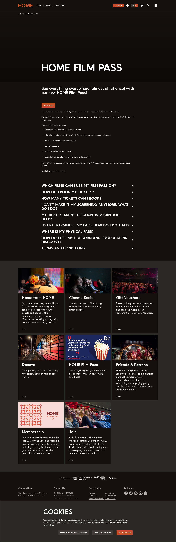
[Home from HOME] (41, 280)
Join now (48, 105)
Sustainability (110, 496)
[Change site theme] (134, 5)
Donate (118, 5)
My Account (127, 5)
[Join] (88, 415)
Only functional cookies (73, 532)
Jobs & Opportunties (97, 499)
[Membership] (41, 415)
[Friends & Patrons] (135, 347)
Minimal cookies (102, 532)
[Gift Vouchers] (135, 280)
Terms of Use (110, 499)
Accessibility (110, 493)
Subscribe (93, 496)
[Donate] (41, 347)
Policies (92, 493)
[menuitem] (39, 5)
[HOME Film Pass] (88, 347)
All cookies (124, 532)
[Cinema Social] (88, 280)
